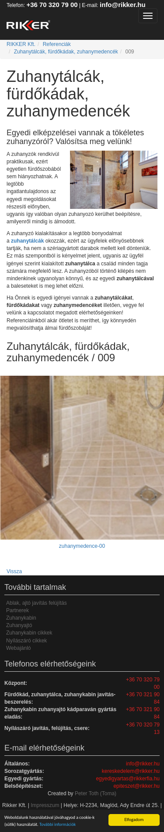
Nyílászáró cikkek (26, 641)
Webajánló (18, 648)
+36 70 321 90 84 (143, 698)
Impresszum (45, 805)
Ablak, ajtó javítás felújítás (36, 603)
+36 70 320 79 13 (143, 728)
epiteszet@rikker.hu (136, 786)
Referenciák (57, 44)
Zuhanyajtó (19, 625)
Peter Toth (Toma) (95, 793)
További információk (57, 824)
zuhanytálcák (27, 241)
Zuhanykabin (21, 618)
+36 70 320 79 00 (51, 4)
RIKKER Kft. (21, 44)
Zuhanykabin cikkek (29, 633)
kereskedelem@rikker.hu (131, 771)
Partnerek (17, 610)
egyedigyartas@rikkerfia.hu (128, 779)
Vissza (14, 571)
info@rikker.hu (123, 4)
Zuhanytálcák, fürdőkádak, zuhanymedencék (66, 52)
